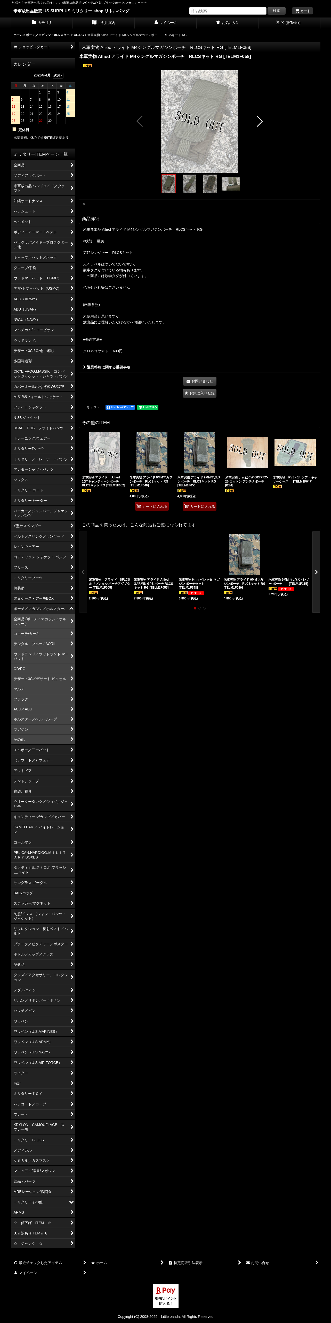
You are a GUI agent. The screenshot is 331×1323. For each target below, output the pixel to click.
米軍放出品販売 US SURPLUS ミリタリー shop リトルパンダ (71, 10)
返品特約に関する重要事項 (106, 367)
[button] (140, 121)
